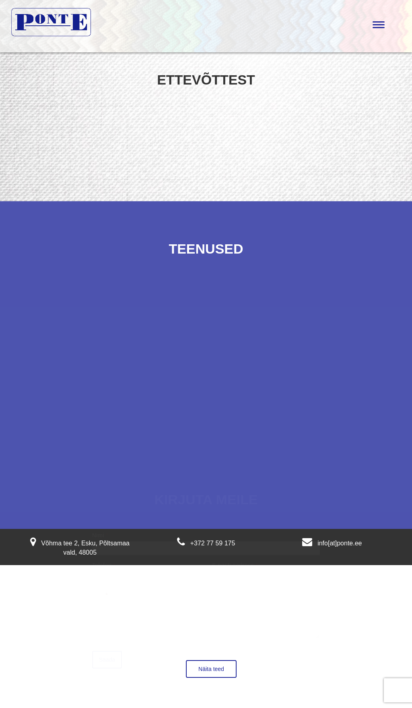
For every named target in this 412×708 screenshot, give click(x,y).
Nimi (100, 529)
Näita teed (211, 669)
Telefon (103, 558)
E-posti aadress (235, 558)
